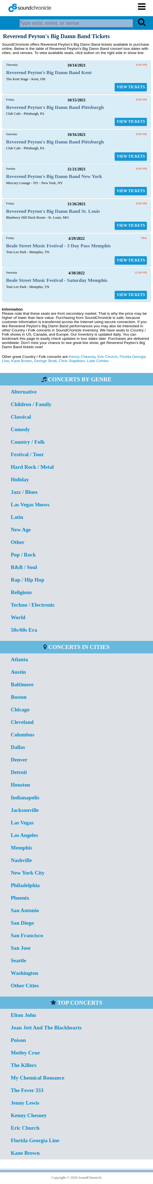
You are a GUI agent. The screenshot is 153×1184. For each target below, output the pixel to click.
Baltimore (22, 684)
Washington (24, 973)
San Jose (20, 948)
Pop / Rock (23, 555)
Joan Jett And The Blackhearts (46, 1028)
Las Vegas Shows (30, 504)
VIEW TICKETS (131, 87)
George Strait (45, 361)
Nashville (21, 860)
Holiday (20, 479)
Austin (18, 672)
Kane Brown (21, 361)
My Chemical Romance (37, 1078)
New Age (21, 530)
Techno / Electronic (33, 605)
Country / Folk (28, 442)
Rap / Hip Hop (27, 580)
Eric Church (107, 357)
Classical (21, 417)
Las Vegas (22, 823)
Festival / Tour (27, 454)
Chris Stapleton (72, 361)
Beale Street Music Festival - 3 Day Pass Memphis (58, 245)
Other (17, 542)
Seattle (18, 960)
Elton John (23, 1015)
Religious (21, 592)
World (18, 617)
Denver (19, 760)
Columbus (22, 735)
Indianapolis (25, 797)
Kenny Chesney (82, 357)
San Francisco (27, 935)
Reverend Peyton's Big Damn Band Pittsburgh (55, 107)
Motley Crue (25, 1053)
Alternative (24, 392)
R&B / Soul (24, 567)
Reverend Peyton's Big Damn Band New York (54, 176)
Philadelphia (25, 885)
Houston (20, 785)
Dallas (18, 747)
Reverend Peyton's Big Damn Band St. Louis (53, 211)
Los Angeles (24, 835)
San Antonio (25, 910)
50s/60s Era (24, 630)
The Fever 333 (27, 1090)
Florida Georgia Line (35, 1140)
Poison (18, 1040)
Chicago (20, 709)
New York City (27, 873)
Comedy (20, 429)
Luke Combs (97, 361)
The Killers (23, 1065)
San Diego (22, 923)
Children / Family (31, 404)
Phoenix (20, 898)
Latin (17, 517)
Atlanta (19, 659)
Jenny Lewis (25, 1103)
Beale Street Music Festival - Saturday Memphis (56, 280)
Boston (19, 697)
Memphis (21, 848)
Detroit (19, 772)
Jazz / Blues (24, 492)
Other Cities (25, 985)
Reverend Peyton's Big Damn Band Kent (49, 72)
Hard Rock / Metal (32, 467)
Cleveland (22, 722)
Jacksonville (25, 810)
